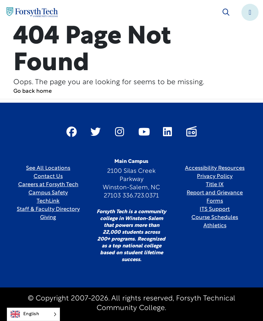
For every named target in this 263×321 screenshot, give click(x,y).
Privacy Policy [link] (215, 176)
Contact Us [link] (48, 176)
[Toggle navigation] (250, 12)
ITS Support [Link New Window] (215, 209)
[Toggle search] (226, 12)
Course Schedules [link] (214, 217)
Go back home (32, 91)
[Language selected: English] (33, 314)
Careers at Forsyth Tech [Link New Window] (48, 185)
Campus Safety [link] (48, 193)
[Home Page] (32, 12)
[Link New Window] (72, 132)
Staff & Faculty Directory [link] (48, 209)
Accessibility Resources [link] (215, 168)
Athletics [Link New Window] (214, 226)
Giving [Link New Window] (48, 217)
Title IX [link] (215, 185)
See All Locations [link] (48, 168)
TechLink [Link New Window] (48, 201)
